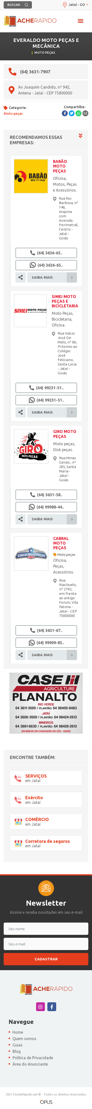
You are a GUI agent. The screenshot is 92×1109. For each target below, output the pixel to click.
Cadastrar (46, 959)
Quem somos (24, 1038)
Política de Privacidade (33, 1058)
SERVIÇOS (36, 775)
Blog (17, 1051)
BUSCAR (17, 5)
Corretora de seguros (47, 841)
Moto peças (66, 555)
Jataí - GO (75, 4)
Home (18, 1032)
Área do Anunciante (30, 1064)
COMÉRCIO (37, 819)
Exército (34, 797)
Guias (18, 1045)
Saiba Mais (54, 277)
